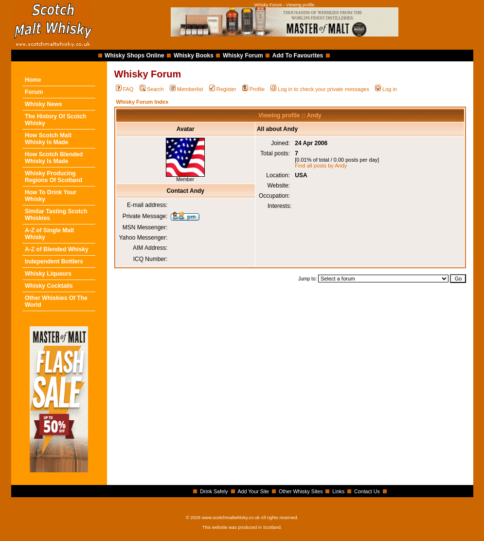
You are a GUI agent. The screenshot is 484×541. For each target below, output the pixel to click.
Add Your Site (253, 491)
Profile (253, 89)
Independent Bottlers (54, 261)
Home (33, 79)
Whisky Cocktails (49, 285)
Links (338, 491)
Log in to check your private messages (319, 89)
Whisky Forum (243, 55)
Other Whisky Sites (301, 491)
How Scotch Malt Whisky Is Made (48, 139)
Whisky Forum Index (142, 102)
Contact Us (367, 491)
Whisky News (43, 104)
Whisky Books (194, 55)
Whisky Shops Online (134, 55)
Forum (34, 92)
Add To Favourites (297, 55)
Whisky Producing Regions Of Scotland (53, 177)
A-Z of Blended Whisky (57, 249)
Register (222, 89)
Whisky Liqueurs (48, 273)
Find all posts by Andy (321, 165)
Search (152, 89)
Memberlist (186, 89)
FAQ (125, 89)
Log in (386, 89)
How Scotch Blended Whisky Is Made (54, 158)
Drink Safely (214, 491)
